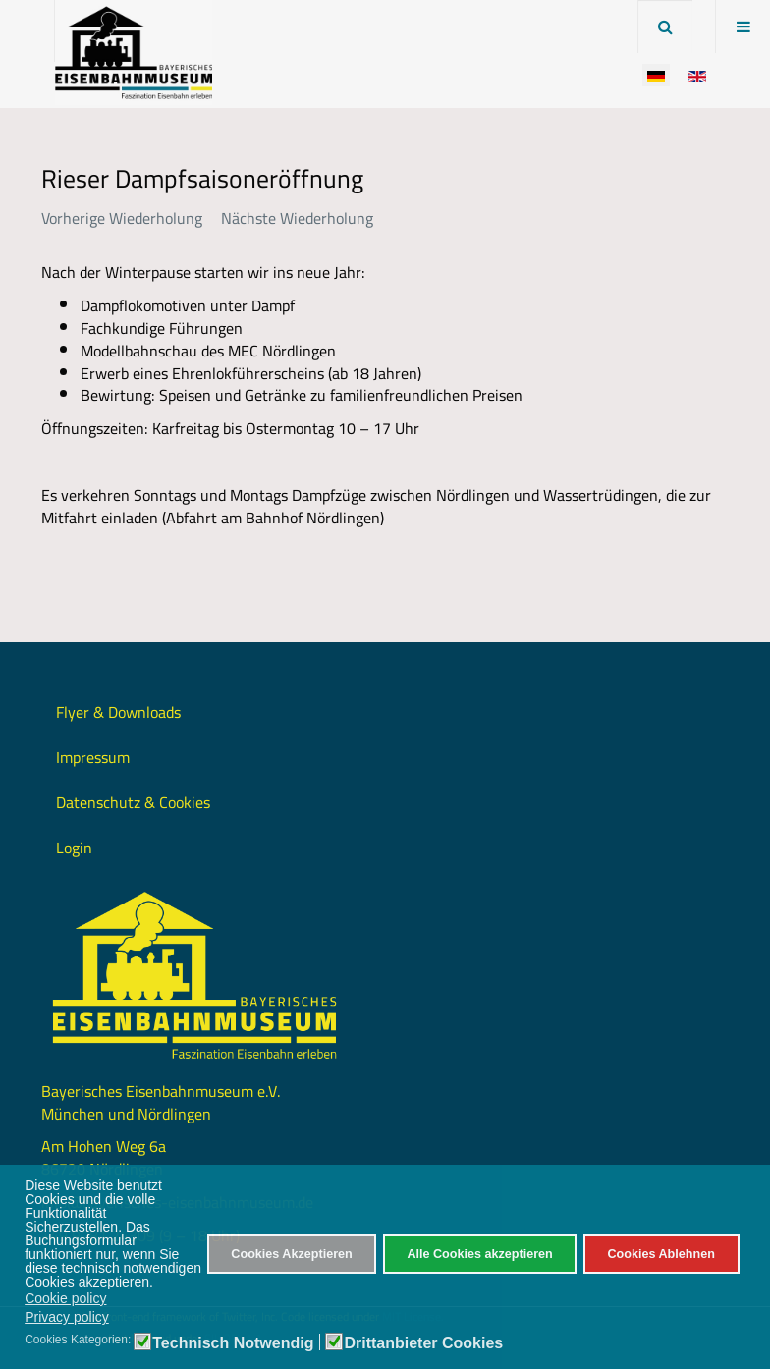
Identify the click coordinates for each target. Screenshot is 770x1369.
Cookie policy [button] (65, 1298)
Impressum (93, 757)
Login (74, 847)
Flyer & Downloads (118, 712)
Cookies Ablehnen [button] (660, 1254)
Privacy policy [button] (67, 1317)
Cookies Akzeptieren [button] (291, 1254)
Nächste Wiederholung (297, 218)
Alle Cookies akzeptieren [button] (479, 1254)
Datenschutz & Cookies (133, 802)
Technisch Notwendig (232, 1343)
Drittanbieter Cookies (423, 1343)
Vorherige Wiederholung (121, 218)
